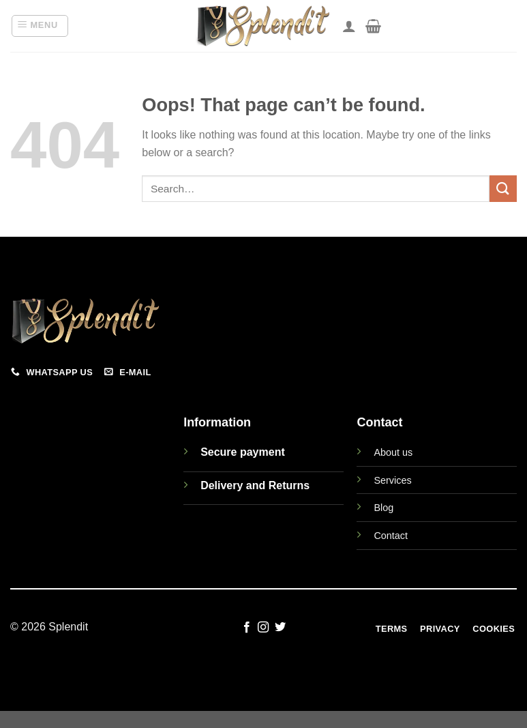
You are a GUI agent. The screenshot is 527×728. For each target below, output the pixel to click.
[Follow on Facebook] (246, 628)
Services (392, 480)
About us (393, 452)
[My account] (349, 26)
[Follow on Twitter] (280, 628)
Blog (383, 507)
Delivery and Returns (255, 485)
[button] (40, 26)
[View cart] (373, 26)
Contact (391, 535)
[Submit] (503, 188)
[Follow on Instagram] (263, 628)
